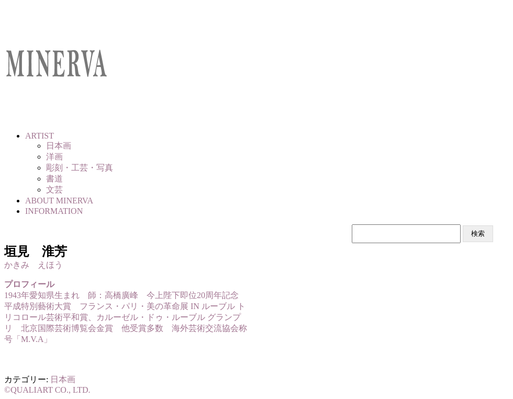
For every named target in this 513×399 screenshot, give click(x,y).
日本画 (62, 379)
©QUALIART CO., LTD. (47, 389)
